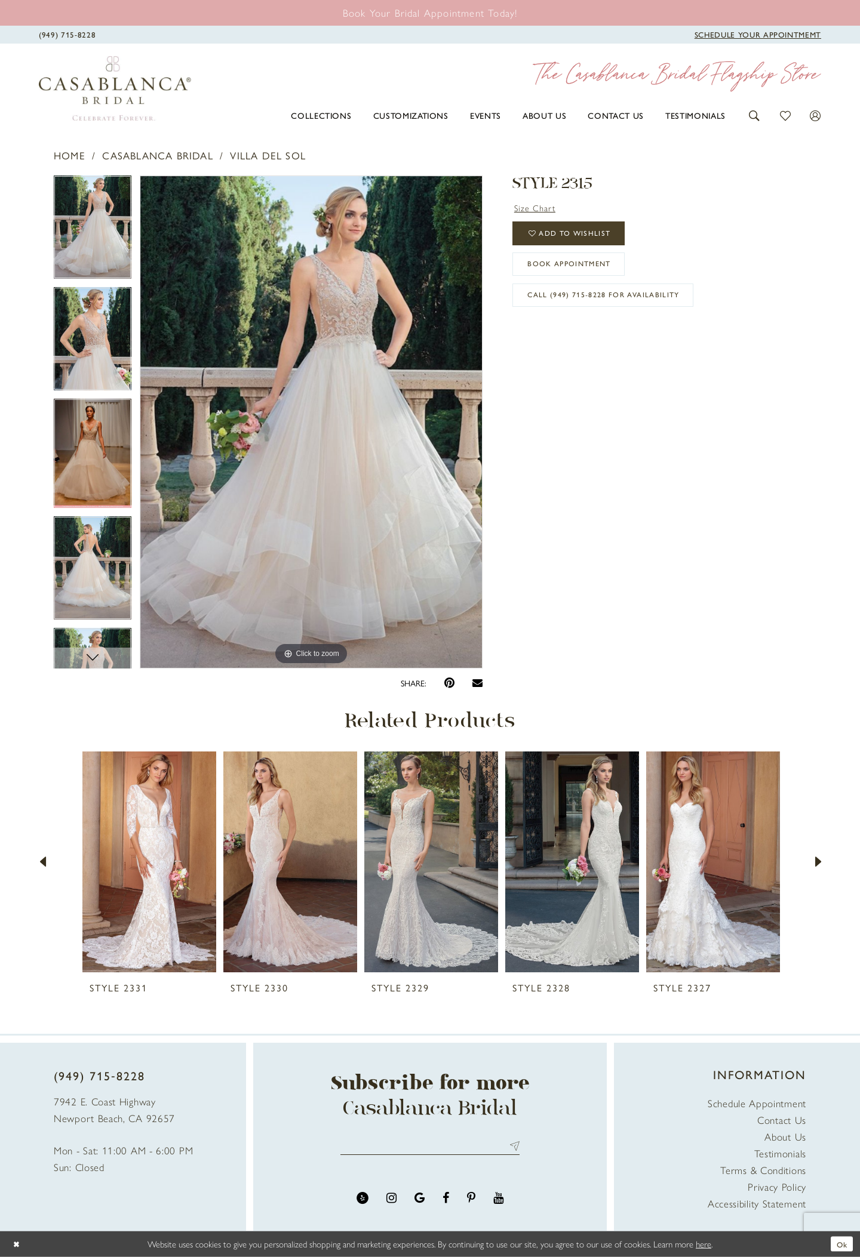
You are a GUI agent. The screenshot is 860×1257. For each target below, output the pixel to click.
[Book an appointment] (430, 12)
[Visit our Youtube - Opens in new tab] (498, 1201)
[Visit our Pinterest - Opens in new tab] (471, 1201)
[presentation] (149, 861)
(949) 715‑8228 (99, 1075)
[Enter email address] (430, 1148)
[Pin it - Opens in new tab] (449, 683)
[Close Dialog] (18, 1244)
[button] (754, 114)
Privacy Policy (777, 1186)
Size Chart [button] (538, 208)
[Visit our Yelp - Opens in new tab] (362, 1201)
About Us (785, 1136)
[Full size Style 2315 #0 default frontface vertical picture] (311, 422)
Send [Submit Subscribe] (512, 1148)
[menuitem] (321, 115)
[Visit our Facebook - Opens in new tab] (446, 1201)
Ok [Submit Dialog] (840, 1243)
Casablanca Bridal (157, 155)
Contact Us (781, 1120)
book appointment (579, 275)
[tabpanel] (92, 231)
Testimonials (780, 1153)
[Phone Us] (67, 33)
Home (69, 155)
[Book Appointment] (757, 33)
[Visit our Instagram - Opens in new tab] (391, 1201)
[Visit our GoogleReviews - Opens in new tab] (419, 1201)
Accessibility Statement (757, 1203)
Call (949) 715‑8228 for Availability (619, 311)
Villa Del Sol (268, 155)
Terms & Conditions (763, 1170)
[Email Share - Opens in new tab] (477, 682)
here (703, 1243)
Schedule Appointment (757, 1103)
